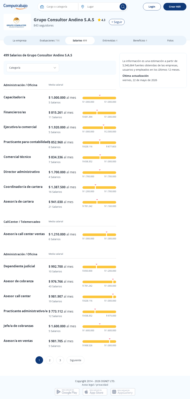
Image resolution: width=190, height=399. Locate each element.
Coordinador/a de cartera (23, 186)
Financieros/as (15, 112)
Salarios (80, 40)
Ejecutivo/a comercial (20, 127)
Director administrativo (22, 172)
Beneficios (140, 40)
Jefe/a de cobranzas (18, 326)
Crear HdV (175, 6)
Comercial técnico (17, 157)
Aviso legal (88, 384)
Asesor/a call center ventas (24, 234)
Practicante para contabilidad (26, 142)
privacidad (102, 384)
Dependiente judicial (19, 266)
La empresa (19, 40)
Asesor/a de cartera (19, 201)
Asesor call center (17, 296)
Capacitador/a (14, 97)
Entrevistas (110, 40)
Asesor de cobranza (18, 281)
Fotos (170, 40)
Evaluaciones (50, 40)
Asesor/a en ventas (18, 340)
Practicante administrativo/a (26, 311)
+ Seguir (116, 22)
